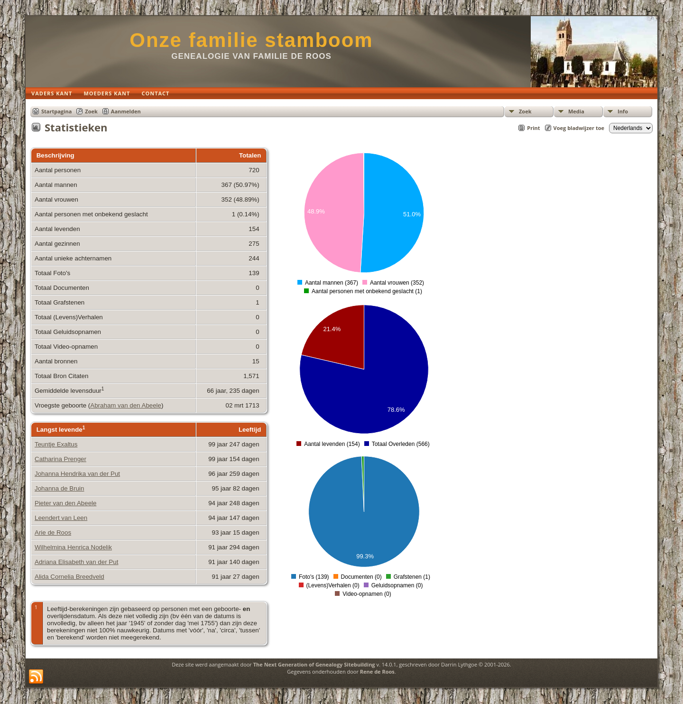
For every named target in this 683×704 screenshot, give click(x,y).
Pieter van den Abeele (65, 503)
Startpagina (56, 111)
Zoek (525, 111)
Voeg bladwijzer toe (579, 127)
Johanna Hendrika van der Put (77, 473)
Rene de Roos (377, 671)
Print (533, 127)
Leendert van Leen (61, 517)
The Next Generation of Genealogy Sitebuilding (314, 664)
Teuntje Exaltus (56, 444)
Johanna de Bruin (59, 488)
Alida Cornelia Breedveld (69, 576)
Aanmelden (126, 111)
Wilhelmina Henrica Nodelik (73, 547)
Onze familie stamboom (251, 40)
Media (576, 111)
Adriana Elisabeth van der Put (76, 561)
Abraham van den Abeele (125, 405)
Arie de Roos (53, 532)
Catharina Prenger (60, 459)
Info (623, 111)
